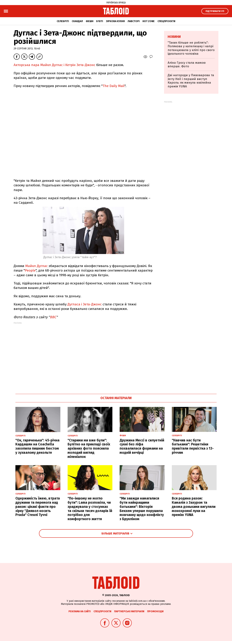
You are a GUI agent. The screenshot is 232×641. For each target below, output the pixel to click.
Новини (174, 37)
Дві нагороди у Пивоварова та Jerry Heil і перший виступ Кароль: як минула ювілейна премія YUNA (191, 80)
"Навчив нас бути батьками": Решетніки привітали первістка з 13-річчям (193, 446)
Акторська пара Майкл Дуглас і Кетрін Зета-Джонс (54, 65)
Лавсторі (134, 21)
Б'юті (99, 21)
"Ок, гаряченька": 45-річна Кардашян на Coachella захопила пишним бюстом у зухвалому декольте (37, 446)
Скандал (77, 21)
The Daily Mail (114, 86)
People (30, 270)
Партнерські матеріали (129, 611)
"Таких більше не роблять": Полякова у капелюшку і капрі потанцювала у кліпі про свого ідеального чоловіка (191, 48)
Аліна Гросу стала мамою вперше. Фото (187, 64)
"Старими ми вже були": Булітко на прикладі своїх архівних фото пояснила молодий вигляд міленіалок (89, 448)
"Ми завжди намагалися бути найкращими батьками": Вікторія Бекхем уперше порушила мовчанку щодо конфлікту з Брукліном (142, 508)
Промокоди (155, 611)
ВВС (53, 317)
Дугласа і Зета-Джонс (85, 304)
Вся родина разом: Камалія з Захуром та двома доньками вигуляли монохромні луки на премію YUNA (194, 506)
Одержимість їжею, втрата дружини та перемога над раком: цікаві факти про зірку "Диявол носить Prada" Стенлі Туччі (37, 506)
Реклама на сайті (80, 611)
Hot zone (148, 21)
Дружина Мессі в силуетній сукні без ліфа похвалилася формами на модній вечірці (142, 446)
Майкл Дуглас (36, 266)
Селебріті (63, 21)
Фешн (89, 21)
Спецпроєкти (166, 21)
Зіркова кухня (115, 21)
